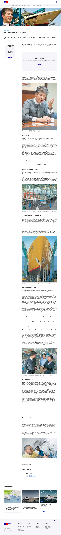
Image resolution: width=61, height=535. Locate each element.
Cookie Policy (10, 54)
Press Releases (38, 527)
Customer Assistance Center (48, 525)
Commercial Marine (29, 525)
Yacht (27, 527)
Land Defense (28, 533)
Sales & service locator (48, 526)
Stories (37, 526)
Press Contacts (47, 528)
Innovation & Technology (21, 530)
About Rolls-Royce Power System (21, 526)
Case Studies (37, 528)
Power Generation (29, 526)
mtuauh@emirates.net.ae (32, 476)
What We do (19, 525)
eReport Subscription (48, 527)
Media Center (37, 525)
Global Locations (20, 529)
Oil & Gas (28, 528)
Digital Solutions (20, 528)
